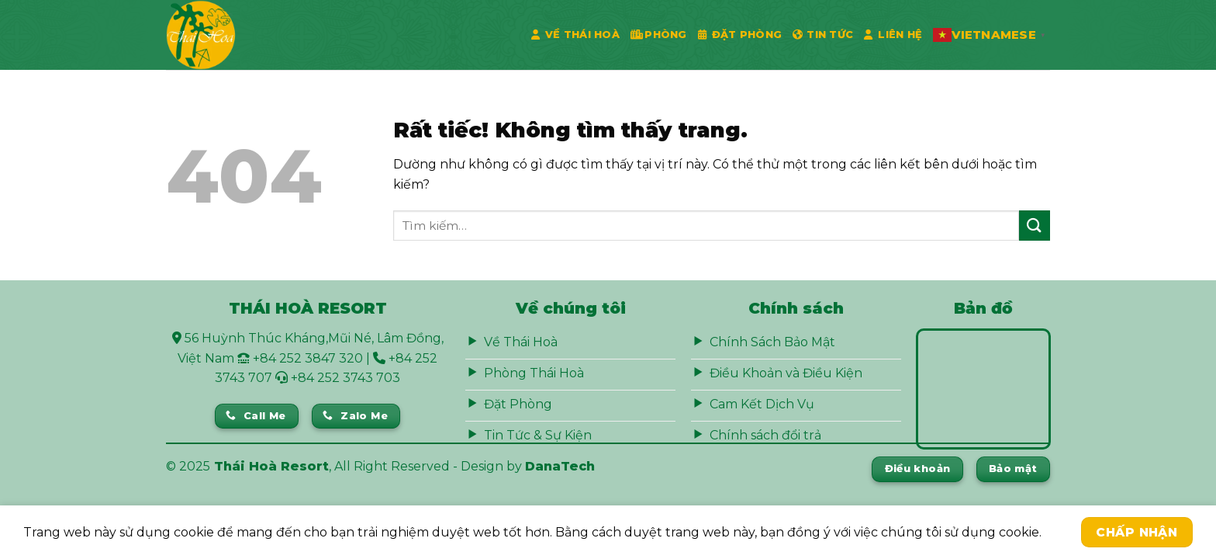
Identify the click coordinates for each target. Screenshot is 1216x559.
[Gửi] (1034, 225)
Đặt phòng (740, 35)
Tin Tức (823, 35)
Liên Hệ (893, 35)
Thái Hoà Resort (271, 466)
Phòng (658, 35)
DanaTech (560, 466)
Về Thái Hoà (575, 35)
